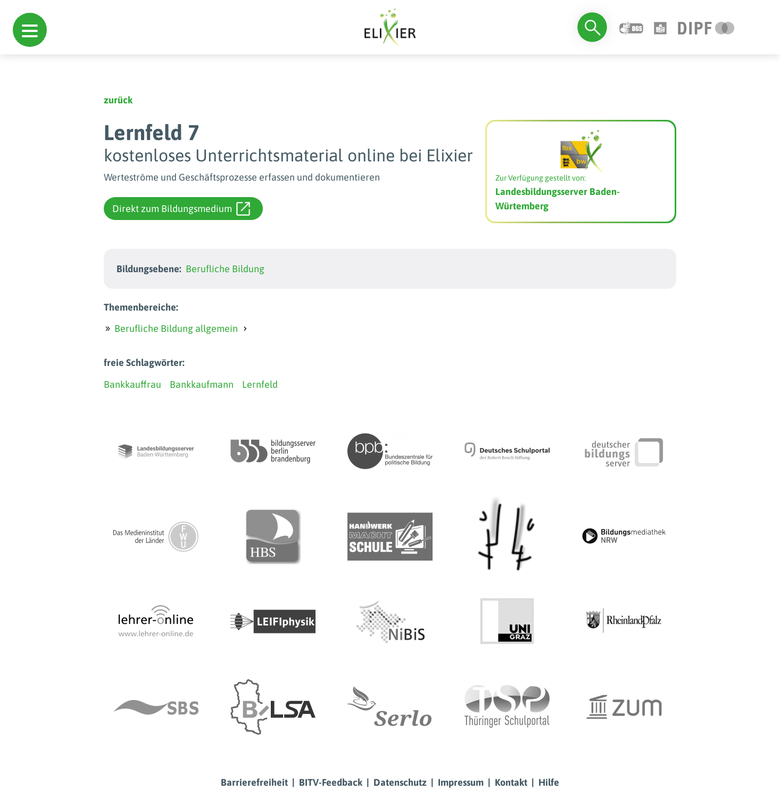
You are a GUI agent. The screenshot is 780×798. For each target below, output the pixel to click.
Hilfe (548, 782)
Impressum (461, 782)
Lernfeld (260, 384)
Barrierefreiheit (254, 782)
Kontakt (511, 782)
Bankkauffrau (132, 384)
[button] (30, 30)
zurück (118, 99)
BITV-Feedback (330, 782)
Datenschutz (400, 782)
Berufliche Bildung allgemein (176, 328)
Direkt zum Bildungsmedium (181, 209)
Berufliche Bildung (225, 268)
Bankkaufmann (202, 384)
